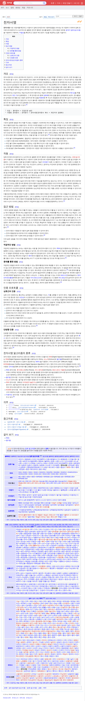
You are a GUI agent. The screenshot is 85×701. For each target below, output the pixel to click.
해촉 (44, 635)
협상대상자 (49, 680)
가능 (17, 601)
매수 (52, 537)
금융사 (50, 533)
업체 (76, 648)
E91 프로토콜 (35, 503)
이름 (34, 667)
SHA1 (30, 472)
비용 (52, 541)
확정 (44, 637)
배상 (70, 539)
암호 (70, 463)
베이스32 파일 (40, 483)
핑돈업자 (22, 570)
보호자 (27, 646)
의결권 (32, 577)
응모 (40, 623)
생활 (50, 519)
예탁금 (33, 551)
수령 (71, 615)
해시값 (72, 93)
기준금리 (28, 535)
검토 (46, 448)
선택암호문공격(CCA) (40, 510)
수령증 (68, 663)
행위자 (54, 635)
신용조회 (51, 547)
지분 (23, 581)
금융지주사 (74, 533)
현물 (40, 581)
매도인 (56, 644)
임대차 (32, 678)
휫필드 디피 (62, 517)
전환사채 (51, 577)
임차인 (32, 652)
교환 (49, 531)
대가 (58, 535)
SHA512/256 (22, 474)
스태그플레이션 (34, 545)
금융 (10, 546)
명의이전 (74, 609)
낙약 (56, 605)
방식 (63, 611)
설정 (35, 615)
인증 (34, 588)
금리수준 (63, 531)
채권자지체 (36, 631)
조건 (41, 627)
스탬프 (27, 665)
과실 (29, 603)
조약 (45, 627)
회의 (57, 656)
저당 (18, 627)
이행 (17, 625)
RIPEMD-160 (58, 477)
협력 (59, 635)
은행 (17, 553)
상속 (20, 615)
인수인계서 (55, 667)
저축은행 (49, 555)
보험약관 (69, 661)
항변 (73, 633)
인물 (69, 519)
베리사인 (64, 275)
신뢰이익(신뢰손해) (62, 617)
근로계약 (27, 674)
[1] (26, 104)
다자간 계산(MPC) (38, 459)
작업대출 (24, 555)
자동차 (22, 519)
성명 (50, 663)
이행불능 (24, 625)
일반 (76, 519)
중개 (25, 629)
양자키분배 (23, 507)
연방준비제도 (30, 549)
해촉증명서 (41, 671)
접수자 (53, 652)
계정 (77, 529)
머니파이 (67, 537)
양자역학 (53, 505)
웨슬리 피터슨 (41, 517)
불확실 (53, 613)
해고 (20, 635)
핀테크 (68, 561)
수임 (20, 617)
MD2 (23, 477)
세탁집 (67, 566)
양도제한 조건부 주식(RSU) (61, 575)
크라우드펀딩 (51, 559)
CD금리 (18, 529)
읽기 (41, 17)
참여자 (47, 654)
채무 (23, 559)
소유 (49, 615)
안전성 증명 (67, 503)
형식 (22, 637)
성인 (23, 648)
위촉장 (29, 667)
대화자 (44, 644)
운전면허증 (74, 665)
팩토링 (41, 561)
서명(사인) (44, 663)
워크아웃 (57, 551)
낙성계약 (50, 605)
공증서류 (48, 659)
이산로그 (48, 465)
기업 (40, 519)
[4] (61, 282)
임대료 (63, 625)
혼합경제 (30, 563)
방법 (58, 611)
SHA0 (25, 472)
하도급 (54, 633)
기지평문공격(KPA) (25, 510)
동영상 (17, 8)
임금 (67, 553)
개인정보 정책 (7, 697)
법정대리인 (20, 646)
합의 (64, 633)
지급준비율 (41, 557)
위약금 (59, 621)
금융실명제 (65, 533)
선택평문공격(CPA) (56, 510)
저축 (43, 555)
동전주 (41, 573)
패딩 (45, 467)
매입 (57, 537)
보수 (17, 613)
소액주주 (40, 575)
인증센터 (47, 588)
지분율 (29, 581)
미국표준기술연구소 (30, 382)
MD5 (33, 477)
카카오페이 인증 (51, 590)
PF (32, 529)
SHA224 (42, 472)
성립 (40, 615)
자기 (37, 652)
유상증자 (25, 577)
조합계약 (61, 678)
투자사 (74, 559)
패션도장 (19, 671)
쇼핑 (56, 543)
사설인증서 (74, 586)
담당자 (59, 642)
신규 (52, 617)
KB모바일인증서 (22, 584)
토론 (52, 3)
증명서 (44, 669)
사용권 (69, 613)
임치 (73, 625)
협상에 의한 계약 (60, 680)
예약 (20, 621)
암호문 (23, 465)
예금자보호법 (66, 549)
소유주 (35, 648)
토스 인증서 (63, 590)
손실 (47, 543)
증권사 (61, 579)
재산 (29, 555)
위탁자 (43, 650)
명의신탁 (66, 609)
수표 (73, 663)
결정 (49, 601)
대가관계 (20, 607)
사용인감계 (30, 663)
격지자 (44, 640)
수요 (65, 543)
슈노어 (46, 359)
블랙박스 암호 (49, 461)
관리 (50, 603)
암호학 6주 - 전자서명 (40, 409)
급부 (44, 605)
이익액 (71, 623)
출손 (31, 633)
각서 (17, 659)
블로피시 (56, 490)
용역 (50, 551)
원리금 (68, 551)
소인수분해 (68, 461)
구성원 (41, 642)
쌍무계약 (60, 619)
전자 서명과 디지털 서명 (16, 427)
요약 (32, 621)
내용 (60, 605)
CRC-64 (35, 481)
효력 (53, 637)
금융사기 (10, 568)
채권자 (18, 559)
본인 (32, 646)
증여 (47, 629)
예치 (22, 551)
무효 (28, 611)
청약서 (54, 669)
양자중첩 (61, 505)
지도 (54, 519)
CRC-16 (21, 481)
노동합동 (24, 661)
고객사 (70, 640)
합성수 (63, 467)
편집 (45, 17)
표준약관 (27, 671)
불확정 (59, 613)
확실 (31, 637)
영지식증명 (11, 500)
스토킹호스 (56, 676)
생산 (29, 543)
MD (11, 478)
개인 (23, 640)
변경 (72, 611)
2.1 (11, 407)
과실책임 (36, 603)
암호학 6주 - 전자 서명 (16, 422)
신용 (74, 545)
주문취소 (19, 629)
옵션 (46, 551)
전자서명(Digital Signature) (26, 407)
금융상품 (57, 533)
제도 (32, 627)
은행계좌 (24, 553)
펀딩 (51, 561)
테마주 (35, 581)
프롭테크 (62, 561)
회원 (46, 656)
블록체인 (7, 456)
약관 (38, 665)
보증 (28, 541)
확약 (35, 637)
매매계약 (56, 674)
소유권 (54, 615)
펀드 (46, 561)
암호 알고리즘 (75, 30)
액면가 (74, 575)
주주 (25, 579)
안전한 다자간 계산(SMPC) (58, 463)
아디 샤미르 (22, 517)
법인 (75, 644)
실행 (53, 619)
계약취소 (24, 603)
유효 (35, 623)
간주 (26, 601)
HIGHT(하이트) (43, 488)
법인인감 (55, 661)
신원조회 (31, 619)
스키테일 (32, 463)
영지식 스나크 (41, 500)
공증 (41, 659)
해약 (25, 635)
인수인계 (52, 625)
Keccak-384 (53, 481)
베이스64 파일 (67, 483)
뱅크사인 (53, 586)
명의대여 (59, 609)
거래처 (38, 640)
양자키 (77, 505)
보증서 (62, 661)
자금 (17, 555)
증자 (73, 579)
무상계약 (63, 674)
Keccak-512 (63, 481)
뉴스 (7, 8)
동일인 (50, 644)
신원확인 (39, 619)
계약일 (72, 601)
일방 (72, 650)
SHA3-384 (54, 474)
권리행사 (29, 605)
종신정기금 (61, 627)
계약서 (10, 665)
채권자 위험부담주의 (23, 631)
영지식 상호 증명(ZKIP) (26, 500)
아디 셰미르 (39, 370)
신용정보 (33, 547)
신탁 (49, 619)
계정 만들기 (67, 3)
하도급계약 (32, 680)
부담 (31, 613)
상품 (68, 541)
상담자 (74, 646)
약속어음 (45, 665)
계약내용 (66, 601)
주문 (17, 557)
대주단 (68, 535)
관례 (46, 603)
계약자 (10, 648)
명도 (40, 609)
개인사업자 (30, 640)
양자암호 (11, 505)
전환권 (44, 577)
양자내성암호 (29, 505)
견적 (44, 601)
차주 (35, 654)
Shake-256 (22, 483)
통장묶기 (53, 568)
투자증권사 (20, 561)
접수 (27, 627)
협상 (64, 635)
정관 (57, 577)
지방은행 (60, 557)
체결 (22, 633)
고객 (64, 640)
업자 (71, 648)
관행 (59, 603)
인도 (41, 625)
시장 (46, 545)
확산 (44, 469)
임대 (71, 553)
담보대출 (52, 535)
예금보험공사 (49, 549)
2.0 (9, 407)
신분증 (33, 665)
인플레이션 (60, 553)
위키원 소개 (15, 697)
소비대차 (48, 676)
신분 (71, 617)
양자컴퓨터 (69, 505)
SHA (11, 473)
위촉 (69, 621)
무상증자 (48, 573)
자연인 (47, 652)
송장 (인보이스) (58, 663)
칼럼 (12, 8)
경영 (68, 529)
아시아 (30, 519)
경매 (64, 529)
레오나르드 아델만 (58, 370)
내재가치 (36, 535)
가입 (22, 601)
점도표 (60, 555)
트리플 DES (34, 492)
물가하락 (65, 539)
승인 (47, 617)
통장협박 (60, 568)
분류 (5, 688)
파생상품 (34, 561)
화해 (26, 637)
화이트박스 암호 (36, 469)
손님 (40, 648)
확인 (40, 637)
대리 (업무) (33, 607)
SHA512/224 (72, 472)
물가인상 (57, 539)
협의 (73, 635)
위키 (2, 8)
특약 (17, 680)
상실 (25, 615)
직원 (26, 654)
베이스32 (30, 483)
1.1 (11, 405)
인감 (38, 667)
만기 (31, 609)
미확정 (33, 611)
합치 (68, 633)
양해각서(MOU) (54, 665)
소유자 (29, 648)
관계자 (29, 642)
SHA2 (36, 472)
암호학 (35, 465)
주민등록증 (32, 669)
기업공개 (28, 573)
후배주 (53, 581)
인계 (37, 625)
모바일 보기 (29, 697)
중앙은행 (24, 557)
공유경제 (32, 531)
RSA (58, 248)
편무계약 (24, 680)
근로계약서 (61, 659)
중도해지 (37, 629)
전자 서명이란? (21, 411)
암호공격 (67, 510)
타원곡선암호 (37, 497)
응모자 (49, 650)
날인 (72, 659)
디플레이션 (37, 537)
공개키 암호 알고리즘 (40, 495)
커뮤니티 (30, 8)
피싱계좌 (72, 568)
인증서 (40, 588)
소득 (38, 543)
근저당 (33, 674)
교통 (25, 519)
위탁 (74, 621)
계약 (10, 619)
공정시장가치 (41, 531)
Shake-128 (72, 481)
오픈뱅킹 (40, 551)
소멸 (44, 615)
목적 (17, 611)
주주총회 (31, 579)
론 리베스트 (21, 370)
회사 (42, 656)
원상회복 (39, 621)
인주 (61, 667)
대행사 (38, 644)
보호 (26, 613)
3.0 (9, 409)
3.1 (11, 409)
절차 (23, 627)
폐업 (55, 561)
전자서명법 (63, 588)
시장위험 (60, 545)
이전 (76, 623)
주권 (61, 577)
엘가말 (59, 359)
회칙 (72, 671)
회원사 (51, 656)
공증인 (23, 642)
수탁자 (57, 648)
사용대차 (40, 676)
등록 (27, 609)
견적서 (30, 659)
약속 (66, 619)
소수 (61, 461)
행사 (73, 519)
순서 (34, 617)
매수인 (62, 644)
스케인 (25, 463)
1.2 (13, 405)
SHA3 (31, 474)
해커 (30, 256)
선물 (34, 543)
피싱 (66, 568)
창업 (70, 557)
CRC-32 (28, 481)
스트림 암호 (73, 490)
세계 (34, 519)
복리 (43, 541)
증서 (49, 669)
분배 (47, 541)
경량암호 (27, 459)
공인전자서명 (62, 584)
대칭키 (11, 490)
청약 (71, 631)
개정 (31, 601)
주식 (10, 577)
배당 (53, 573)
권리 (23, 605)
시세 (42, 545)
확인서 (61, 671)
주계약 (68, 678)
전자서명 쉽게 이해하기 (28, 405)
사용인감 (22, 663)
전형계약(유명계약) (50, 678)
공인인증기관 (42, 584)
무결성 (21, 33)
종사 (54, 627)
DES (35, 488)
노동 (41, 535)
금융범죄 (27, 566)
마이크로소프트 (35, 278)
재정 (34, 555)
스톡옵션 (47, 575)
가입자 (18, 640)
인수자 (67, 650)
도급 (57, 607)
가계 (40, 529)
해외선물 (22, 563)
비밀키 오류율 (57, 503)
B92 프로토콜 (45, 503)
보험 (38, 541)
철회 (67, 631)
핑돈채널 (30, 570)
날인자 (53, 642)
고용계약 (19, 674)
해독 (68, 467)
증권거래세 (44, 579)
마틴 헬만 (59, 515)
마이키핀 (35, 586)
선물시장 (32, 575)
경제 (73, 529)
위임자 (37, 650)
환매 (43, 563)
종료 (50, 627)
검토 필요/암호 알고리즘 (17, 688)
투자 (69, 559)
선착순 (30, 615)
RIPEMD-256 (69, 477)
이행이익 (31, 625)
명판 (44, 661)
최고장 (61, 669)
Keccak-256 (43, 481)
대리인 (71, 642)
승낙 (43, 617)
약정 (70, 619)
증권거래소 (53, 579)
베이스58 (49, 483)
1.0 (9, 405)
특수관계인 (20, 656)
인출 (44, 553)
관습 (55, 603)
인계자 (61, 650)
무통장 (30, 539)
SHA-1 (38, 361)
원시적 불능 (47, 621)
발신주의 (52, 611)
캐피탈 (35, 559)
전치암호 (71, 465)
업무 (47, 519)
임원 (20, 652)
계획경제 (20, 531)
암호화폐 (65, 519)
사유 (75, 613)
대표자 (32, 644)
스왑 (25, 545)
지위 (52, 629)
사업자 (44, 646)
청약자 (71, 654)
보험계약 (71, 674)
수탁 (25, 617)
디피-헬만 (29, 490)
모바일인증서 (44, 586)
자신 (41, 652)
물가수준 (42, 539)
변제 (76, 611)
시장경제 (53, 545)
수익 (70, 543)
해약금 (30, 635)
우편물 (21, 665)
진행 (61, 629)
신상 (20, 619)
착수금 (66, 629)
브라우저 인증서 (63, 586)
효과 (49, 637)
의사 (53, 623)
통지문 (74, 669)
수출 (21, 545)
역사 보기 (51, 17)
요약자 (18, 650)
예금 (42, 549)
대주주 (35, 573)
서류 (37, 663)
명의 (45, 609)
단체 (44, 519)
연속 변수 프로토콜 (42, 507)
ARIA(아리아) (27, 488)
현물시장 (46, 581)
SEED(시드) (58, 488)
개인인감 (24, 659)
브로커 (38, 646)
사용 (64, 613)
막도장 (39, 661)
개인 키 (14, 95)
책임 (58, 631)
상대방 (18, 648)
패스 (69, 590)
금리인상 (70, 531)
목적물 (23, 611)
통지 (49, 633)
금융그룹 (36, 533)
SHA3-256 (46, 474)
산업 (37, 519)
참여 (76, 629)
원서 (17, 667)
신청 (44, 619)
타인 (76, 654)
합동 (59, 633)
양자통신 (31, 507)
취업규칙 (68, 669)
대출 (73, 535)
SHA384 (56, 472)
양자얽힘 (46, 505)
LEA (51, 488)
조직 (63, 652)
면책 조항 (22, 697)
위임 (65, 621)
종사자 (73, 652)
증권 (37, 579)
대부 (63, 535)
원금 (63, 551)
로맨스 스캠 (51, 566)
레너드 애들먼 (37, 515)
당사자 (65, 642)
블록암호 (64, 490)
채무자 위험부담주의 (48, 631)
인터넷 (11, 366)
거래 (59, 529)
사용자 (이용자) (65, 646)
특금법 (27, 561)
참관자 (41, 654)
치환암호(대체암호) (33, 467)
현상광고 (40, 680)
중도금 (30, 629)
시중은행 (68, 545)
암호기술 (11, 464)
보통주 (59, 573)
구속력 (77, 603)
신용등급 (25, 547)
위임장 (23, 667)
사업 (59, 541)
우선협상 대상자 (28, 650)
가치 (52, 529)
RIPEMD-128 (48, 477)
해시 (72, 467)
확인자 (36, 656)
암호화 (45, 95)
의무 (49, 623)
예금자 (58, 549)
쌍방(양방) (65, 648)
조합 (68, 652)
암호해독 (11, 511)
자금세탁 (22, 568)
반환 (46, 611)
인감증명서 (45, 667)
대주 (76, 642)
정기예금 (67, 555)
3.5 (19, 409)
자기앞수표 (68, 667)
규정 (35, 605)
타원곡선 (9, 395)
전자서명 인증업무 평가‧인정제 (33, 590)
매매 (47, 537)
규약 (54, 659)
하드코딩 (62, 278)
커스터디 (42, 559)
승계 (38, 617)
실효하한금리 (60, 547)
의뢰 (44, 623)
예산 (17, 551)
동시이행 (72, 607)
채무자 (29, 559)
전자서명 (17, 413)
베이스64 (57, 483)
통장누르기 (44, 568)
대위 (48, 607)
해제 (35, 635)
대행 (53, 607)
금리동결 (55, 531)
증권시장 (68, 579)
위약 (54, 621)
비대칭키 (46, 162)
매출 (61, 537)
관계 (41, 603)
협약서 (49, 671)
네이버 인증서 (25, 586)
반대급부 (40, 611)
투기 (64, 559)
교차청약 (66, 603)
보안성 (21, 297)
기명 (67, 659)
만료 (36, 609)
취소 (35, 633)
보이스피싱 (60, 566)
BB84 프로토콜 (23, 503)
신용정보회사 (42, 547)
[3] (8, 227)
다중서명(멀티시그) (52, 459)
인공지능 (13, 519)
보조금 (23, 541)
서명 (57, 461)
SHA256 (49, 472)
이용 (66, 623)
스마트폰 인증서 (26, 588)
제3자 (59, 652)
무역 (25, 539)
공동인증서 (33, 584)
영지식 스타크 (52, 500)
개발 (17, 519)
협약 (68, 635)
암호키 (29, 465)
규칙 (39, 605)
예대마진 (75, 549)
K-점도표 (26, 529)
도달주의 (64, 607)
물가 (35, 539)
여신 (22, 549)
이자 (29, 553)
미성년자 (69, 644)
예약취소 (27, 621)
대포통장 (42, 566)
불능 (47, 613)
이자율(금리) (37, 553)
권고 (18, 605)
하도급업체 (29, 656)
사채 (64, 541)
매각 (43, 537)
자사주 (38, 577)
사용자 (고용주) (53, 646)
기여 (58, 3)
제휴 (36, 627)
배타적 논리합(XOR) (30, 461)
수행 (29, 617)
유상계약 (25, 623)
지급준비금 (32, 557)
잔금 (78, 625)
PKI (19, 495)
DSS (50, 357)
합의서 (33, 671)
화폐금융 (37, 563)
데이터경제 (23, 537)
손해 (52, 543)
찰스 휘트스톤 (52, 517)
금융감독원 (27, 533)
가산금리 (46, 529)
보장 (22, 613)
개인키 (20, 459)
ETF (17, 573)
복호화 (41, 98)
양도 (75, 619)
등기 (34, 661)
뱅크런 (76, 539)
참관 (72, 629)
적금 (55, 555)
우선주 (18, 577)
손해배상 (66, 615)
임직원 (26, 652)
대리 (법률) (42, 607)
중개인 (21, 654)
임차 (76, 553)
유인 (31, 623)
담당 (73, 605)
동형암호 (64, 459)
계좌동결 (19, 566)
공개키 (68, 30)
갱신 (35, 601)
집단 (31, 654)
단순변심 (67, 605)
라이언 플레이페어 (24, 515)
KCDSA (6, 364)
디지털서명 (72, 459)
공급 (26, 531)
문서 (4, 17)
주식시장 (72, 577)
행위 (49, 635)
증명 (43, 629)
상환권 (65, 573)
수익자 (45, 648)
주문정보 (74, 627)
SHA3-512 (63, 474)
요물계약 (72, 676)
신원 (25, 619)
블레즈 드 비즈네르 (71, 515)
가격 (35, 529)
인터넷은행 (51, 553)
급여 (17, 535)
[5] (80, 366)
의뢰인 (55, 650)
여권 (67, 665)
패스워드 (52, 467)
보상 (17, 541)
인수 (46, 625)
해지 (40, 635)
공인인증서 (53, 584)
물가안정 (49, 539)
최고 (26, 633)
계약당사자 (52, 640)
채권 (75, 557)
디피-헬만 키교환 (40, 490)
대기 (26, 607)
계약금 (59, 601)
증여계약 (75, 678)
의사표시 (60, 623)
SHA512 (64, 472)
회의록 (67, 671)
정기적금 (75, 555)
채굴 (23, 8)
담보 (46, 535)
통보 (44, 633)
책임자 (65, 654)
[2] (74, 148)
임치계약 (39, 678)
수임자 (51, 648)
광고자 (35, 642)
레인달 (49, 490)
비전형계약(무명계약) (28, 676)
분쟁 (43, 613)
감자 (22, 573)
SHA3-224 (37, 474)
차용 (66, 557)
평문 (57, 467)
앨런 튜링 (31, 517)
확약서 (55, 671)
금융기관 (43, 533)
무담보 (74, 537)
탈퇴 (40, 633)
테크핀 (59, 559)
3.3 (15, 409)
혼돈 (27, 469)
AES (19, 488)
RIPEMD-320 (22, 478)
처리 (62, 631)
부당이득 (37, 613)
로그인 (76, 3)
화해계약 (70, 680)
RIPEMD (39, 477)
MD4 (28, 477)
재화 (38, 555)
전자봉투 (56, 465)
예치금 (27, 551)
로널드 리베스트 (49, 515)
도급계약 (48, 674)
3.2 (13, 409)
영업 (37, 549)
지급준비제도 (51, 557)
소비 (43, 543)
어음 (63, 665)
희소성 (48, 563)
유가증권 (75, 551)
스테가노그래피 (42, 463)
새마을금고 (23, 543)
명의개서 (51, 609)
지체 (57, 629)
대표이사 (25, 644)
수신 (61, 543)
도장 (29, 661)
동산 (29, 537)
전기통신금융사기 (33, 568)
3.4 (17, 409)
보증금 (33, 541)
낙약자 (47, 642)
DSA (7, 359)
